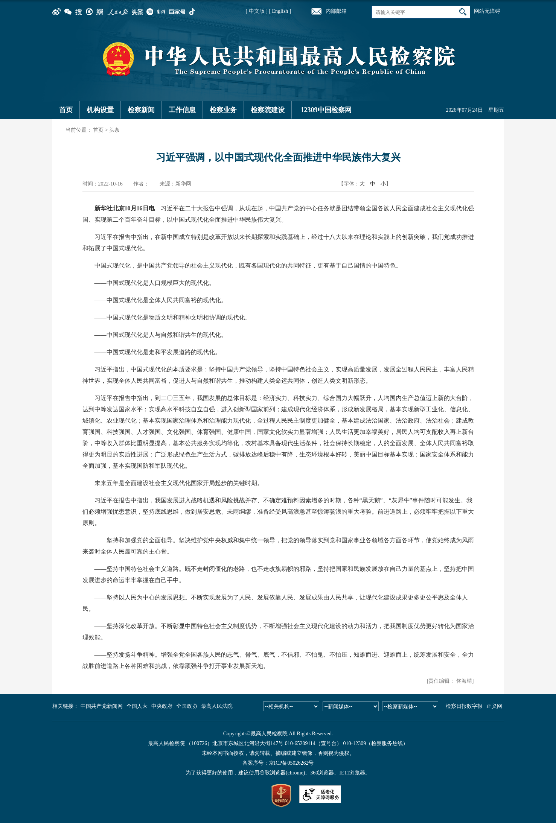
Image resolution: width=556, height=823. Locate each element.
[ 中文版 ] (257, 11)
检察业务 (223, 110)
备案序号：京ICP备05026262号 (278, 763)
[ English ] (280, 11)
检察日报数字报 (464, 706)
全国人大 (137, 706)
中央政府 (161, 706)
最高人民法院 (217, 706)
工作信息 (182, 110)
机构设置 (100, 110)
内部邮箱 (336, 11)
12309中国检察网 (326, 110)
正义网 (494, 706)
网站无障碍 (487, 11)
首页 (66, 110)
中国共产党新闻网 (102, 706)
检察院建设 (268, 110)
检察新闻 (141, 110)
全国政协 (186, 706)
